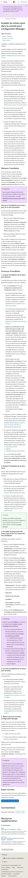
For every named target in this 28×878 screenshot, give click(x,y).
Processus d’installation (7, 38)
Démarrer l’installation (7, 36)
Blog (13, 867)
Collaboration (20, 867)
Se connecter (24, 2)
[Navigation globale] (1, 2)
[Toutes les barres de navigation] (2, 19)
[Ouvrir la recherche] (18, 2)
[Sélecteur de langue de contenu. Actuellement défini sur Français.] (4, 855)
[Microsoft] (14, 2)
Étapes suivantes (6, 40)
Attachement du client (11, 446)
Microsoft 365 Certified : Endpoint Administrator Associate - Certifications (12, 839)
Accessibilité (16, 873)
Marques (3, 876)
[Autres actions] (25, 19)
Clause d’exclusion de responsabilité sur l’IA (11, 865)
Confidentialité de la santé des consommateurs (12, 871)
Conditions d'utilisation (6, 873)
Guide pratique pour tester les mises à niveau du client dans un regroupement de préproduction (14, 425)
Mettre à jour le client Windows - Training (11, 829)
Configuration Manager (10, 18)
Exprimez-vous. (8, 14)
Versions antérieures (5, 867)
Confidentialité (4, 869)
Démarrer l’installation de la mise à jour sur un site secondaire (14, 695)
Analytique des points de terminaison (15, 451)
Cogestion (8, 449)
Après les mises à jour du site (10, 801)
